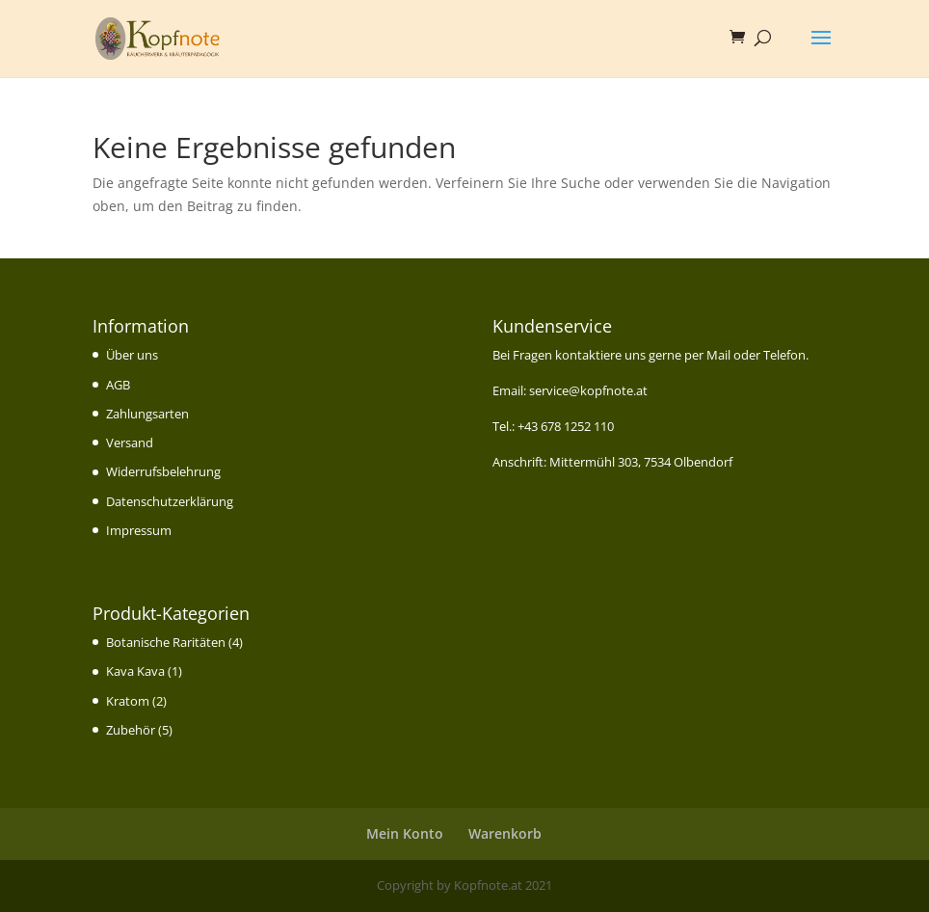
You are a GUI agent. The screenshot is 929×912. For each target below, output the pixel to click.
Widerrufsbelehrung (163, 471)
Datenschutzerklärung (169, 501)
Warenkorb (505, 833)
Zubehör (130, 729)
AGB (118, 384)
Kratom (127, 701)
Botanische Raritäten (166, 642)
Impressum (139, 530)
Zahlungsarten (147, 413)
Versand (129, 442)
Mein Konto (404, 833)
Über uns (132, 354)
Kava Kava (135, 671)
